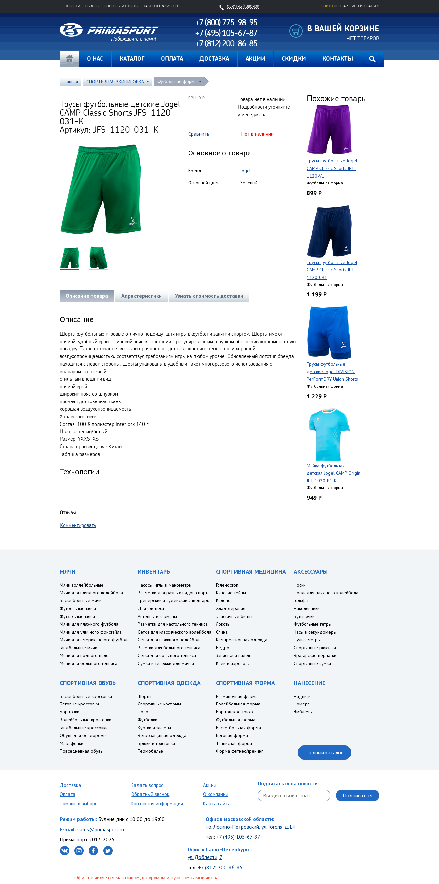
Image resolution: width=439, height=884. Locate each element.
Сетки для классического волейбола (174, 632)
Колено (223, 600)
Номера (302, 704)
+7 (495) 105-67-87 (238, 836)
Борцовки (69, 712)
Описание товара (87, 295)
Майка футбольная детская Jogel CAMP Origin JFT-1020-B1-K (333, 473)
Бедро (222, 647)
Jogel (245, 171)
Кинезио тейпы (231, 592)
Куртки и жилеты (154, 728)
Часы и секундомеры (315, 632)
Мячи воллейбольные (81, 585)
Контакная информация (157, 803)
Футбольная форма (177, 81)
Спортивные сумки (312, 663)
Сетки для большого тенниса (167, 655)
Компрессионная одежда (241, 640)
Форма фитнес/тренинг (239, 751)
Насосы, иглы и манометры (165, 585)
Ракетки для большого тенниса (169, 647)
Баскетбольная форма (238, 728)
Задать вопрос (147, 785)
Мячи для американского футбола (95, 640)
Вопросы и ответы (121, 6)
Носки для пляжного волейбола (326, 592)
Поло (143, 712)
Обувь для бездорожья (84, 735)
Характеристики (141, 295)
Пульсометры (307, 640)
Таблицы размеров (161, 6)
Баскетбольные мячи (81, 600)
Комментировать (78, 525)
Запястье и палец (233, 655)
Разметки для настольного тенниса (173, 624)
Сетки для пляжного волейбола (170, 640)
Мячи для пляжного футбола (89, 624)
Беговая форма (232, 735)
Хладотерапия (230, 608)
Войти (327, 6)
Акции (209, 785)
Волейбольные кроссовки (85, 720)
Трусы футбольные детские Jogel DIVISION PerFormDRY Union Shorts (332, 371)
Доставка (70, 785)
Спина (222, 632)
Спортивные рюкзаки (315, 647)
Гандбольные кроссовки (84, 728)
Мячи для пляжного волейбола (91, 592)
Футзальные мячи (77, 616)
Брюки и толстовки (156, 743)
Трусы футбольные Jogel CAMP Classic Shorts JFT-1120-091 (332, 270)
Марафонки (71, 743)
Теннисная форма (234, 743)
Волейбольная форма (238, 704)
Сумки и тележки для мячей (166, 663)
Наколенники (307, 608)
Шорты (144, 696)
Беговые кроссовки (79, 704)
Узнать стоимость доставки (209, 295)
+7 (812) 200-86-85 (220, 867)
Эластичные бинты (234, 616)
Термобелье (150, 751)
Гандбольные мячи (78, 647)
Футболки (147, 720)
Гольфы (301, 600)
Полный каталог (324, 752)
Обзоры (92, 6)
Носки (300, 585)
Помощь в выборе (79, 803)
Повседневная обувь (81, 751)
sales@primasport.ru (100, 829)
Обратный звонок (150, 794)
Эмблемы (303, 712)
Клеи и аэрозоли (233, 663)
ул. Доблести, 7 (205, 857)
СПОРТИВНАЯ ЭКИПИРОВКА (115, 82)
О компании (215, 794)
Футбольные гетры (313, 624)
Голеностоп (227, 585)
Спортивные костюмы (159, 704)
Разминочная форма (237, 696)
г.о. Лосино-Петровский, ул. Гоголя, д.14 (250, 826)
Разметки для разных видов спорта (174, 592)
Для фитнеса (151, 608)
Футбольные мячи (78, 608)
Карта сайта (217, 803)
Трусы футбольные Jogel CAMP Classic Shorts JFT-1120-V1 (332, 168)
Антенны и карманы (157, 616)
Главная (69, 59)
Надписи (302, 696)
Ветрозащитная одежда (162, 735)
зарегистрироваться (360, 6)
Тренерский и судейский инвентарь (173, 600)
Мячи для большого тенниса (88, 663)
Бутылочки (304, 616)
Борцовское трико (234, 712)
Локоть (222, 624)
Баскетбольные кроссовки (86, 696)
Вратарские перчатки (315, 655)
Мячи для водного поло (84, 655)
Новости (72, 6)
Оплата (67, 794)
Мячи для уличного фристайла (91, 632)
